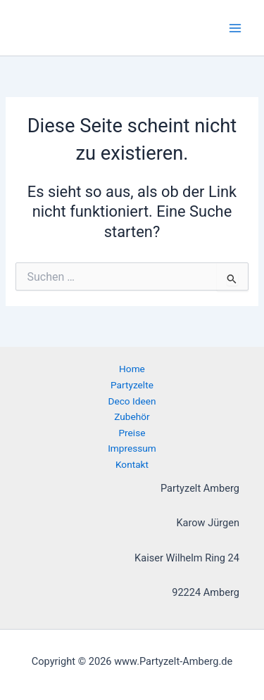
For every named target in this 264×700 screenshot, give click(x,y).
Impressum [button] (132, 448)
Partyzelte (132, 384)
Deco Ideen (132, 401)
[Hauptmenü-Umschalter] (235, 28)
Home (132, 368)
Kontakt (132, 464)
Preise (132, 432)
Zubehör (131, 416)
